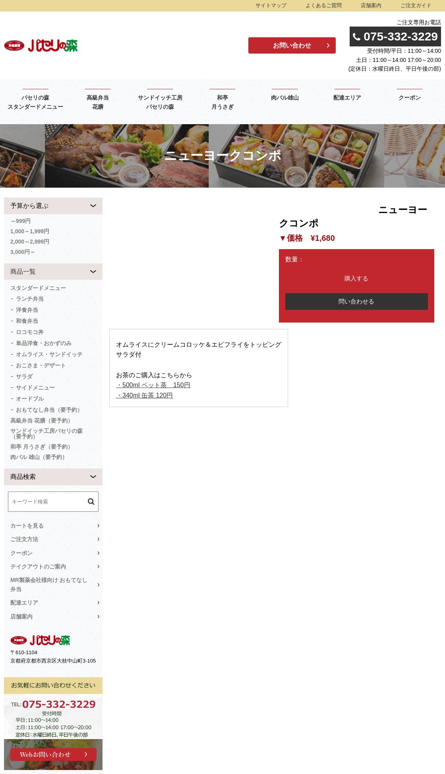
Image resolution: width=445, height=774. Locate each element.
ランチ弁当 (30, 299)
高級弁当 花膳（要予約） (41, 420)
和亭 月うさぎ (222, 102)
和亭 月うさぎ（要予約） (41, 447)
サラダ (24, 376)
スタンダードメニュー (38, 288)
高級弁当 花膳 (98, 102)
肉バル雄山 (285, 98)
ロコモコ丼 (30, 332)
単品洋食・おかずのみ (44, 343)
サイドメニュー (35, 387)
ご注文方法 (24, 539)
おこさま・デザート (41, 365)
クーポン (410, 98)
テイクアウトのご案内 (38, 566)
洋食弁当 (27, 310)
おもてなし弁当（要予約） (49, 410)
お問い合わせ (292, 45)
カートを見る (27, 525)
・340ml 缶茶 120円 (144, 395)
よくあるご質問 (324, 5)
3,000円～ (22, 252)
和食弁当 (27, 321)
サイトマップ (270, 5)
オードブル (30, 399)
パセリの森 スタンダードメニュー (35, 102)
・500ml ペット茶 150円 (153, 385)
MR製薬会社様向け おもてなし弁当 (48, 584)
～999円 (20, 221)
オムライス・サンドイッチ (49, 354)
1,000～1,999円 (29, 231)
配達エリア (347, 98)
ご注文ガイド (415, 5)
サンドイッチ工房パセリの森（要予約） (46, 434)
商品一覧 (23, 271)
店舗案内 (371, 5)
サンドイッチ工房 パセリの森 (160, 102)
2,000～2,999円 (29, 241)
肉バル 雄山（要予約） (39, 457)
